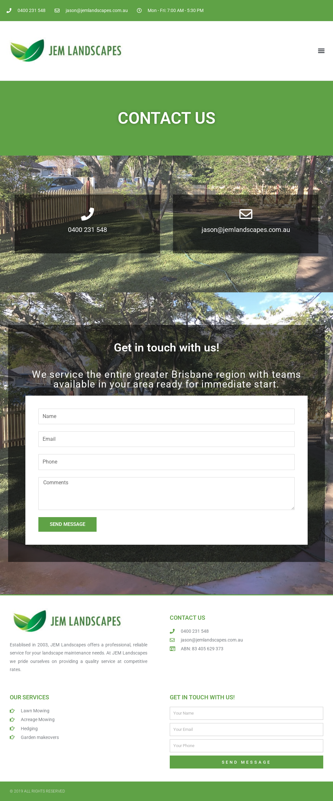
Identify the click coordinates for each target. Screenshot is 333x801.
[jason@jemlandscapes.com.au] (245, 214)
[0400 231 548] (87, 214)
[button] (321, 50)
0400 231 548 (87, 230)
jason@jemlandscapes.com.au (246, 230)
